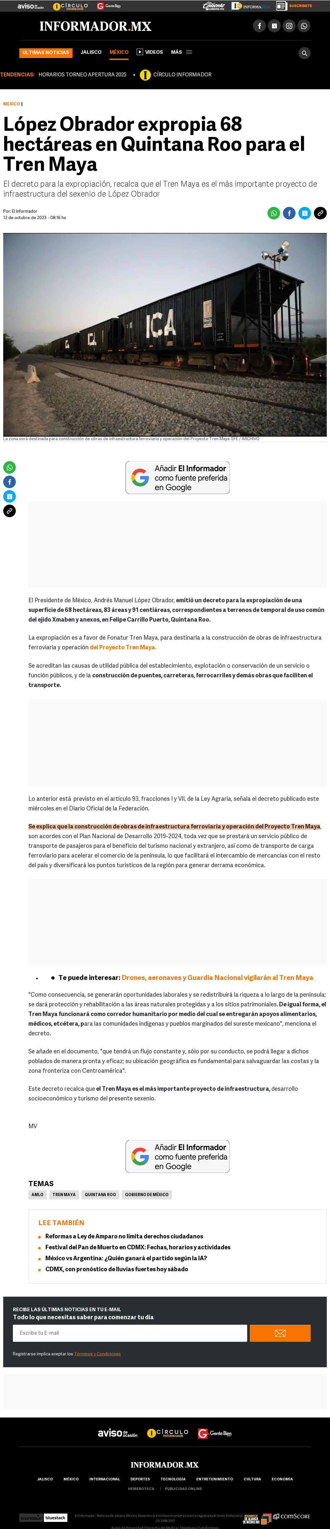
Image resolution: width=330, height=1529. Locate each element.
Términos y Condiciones (97, 1354)
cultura (252, 1479)
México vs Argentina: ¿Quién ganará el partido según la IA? (126, 1259)
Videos (150, 52)
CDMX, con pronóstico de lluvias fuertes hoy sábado (116, 1270)
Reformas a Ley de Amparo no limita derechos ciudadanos (124, 1237)
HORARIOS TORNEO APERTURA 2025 (82, 75)
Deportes (140, 1479)
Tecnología (173, 1479)
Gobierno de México (147, 1195)
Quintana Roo (100, 1195)
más (181, 52)
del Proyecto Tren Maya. (123, 648)
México (119, 52)
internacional (104, 1479)
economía (282, 1479)
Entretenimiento (214, 1479)
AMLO (38, 1195)
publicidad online (183, 1489)
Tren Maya (64, 1195)
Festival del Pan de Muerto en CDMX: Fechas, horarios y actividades (137, 1248)
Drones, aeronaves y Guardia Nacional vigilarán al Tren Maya (216, 978)
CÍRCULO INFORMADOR (182, 75)
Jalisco (91, 52)
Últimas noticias (46, 53)
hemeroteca (141, 1489)
